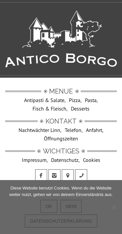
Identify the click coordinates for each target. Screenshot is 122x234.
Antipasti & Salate (44, 100)
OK (49, 206)
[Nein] (114, 207)
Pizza (74, 100)
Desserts (80, 108)
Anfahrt (94, 130)
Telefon (73, 130)
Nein (71, 206)
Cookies (91, 160)
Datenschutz (64, 160)
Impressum (34, 160)
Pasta (91, 100)
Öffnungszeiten (61, 138)
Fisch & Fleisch (49, 108)
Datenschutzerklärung (61, 221)
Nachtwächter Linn (39, 130)
